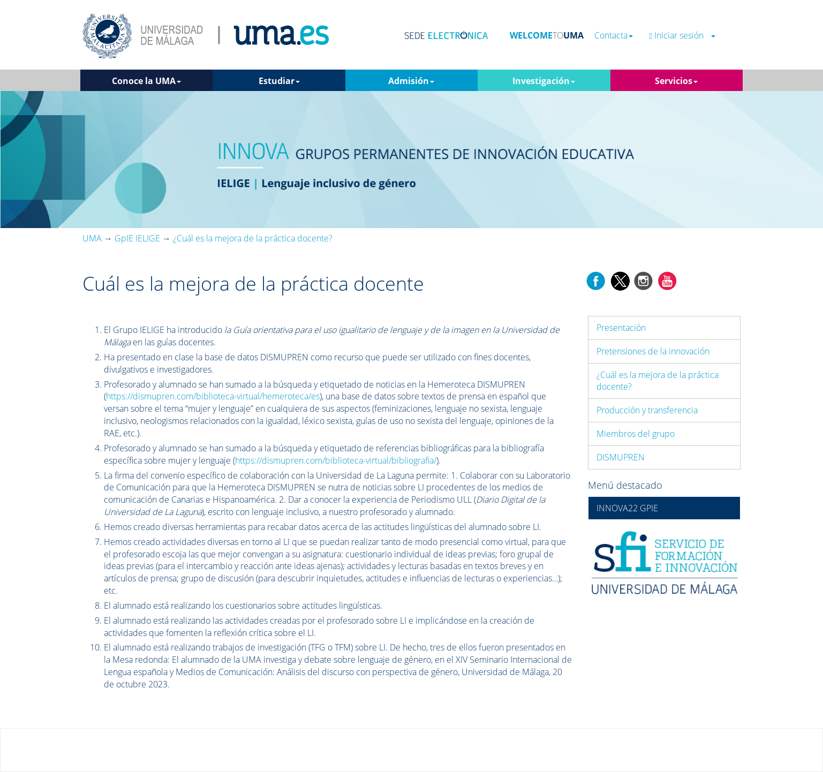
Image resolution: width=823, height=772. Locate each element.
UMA (92, 238)
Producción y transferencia (647, 410)
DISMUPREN (621, 457)
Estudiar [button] (279, 81)
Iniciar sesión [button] (682, 35)
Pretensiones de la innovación (653, 351)
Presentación (621, 328)
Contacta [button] (613, 35)
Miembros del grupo (636, 434)
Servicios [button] (676, 81)
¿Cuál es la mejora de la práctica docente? (658, 381)
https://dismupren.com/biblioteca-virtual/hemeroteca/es (213, 396)
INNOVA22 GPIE (627, 508)
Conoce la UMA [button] (146, 81)
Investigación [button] (543, 81)
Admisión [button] (411, 81)
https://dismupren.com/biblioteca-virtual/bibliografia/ (335, 460)
